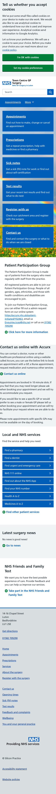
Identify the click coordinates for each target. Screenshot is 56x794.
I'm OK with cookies (28, 57)
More (29, 102)
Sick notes (13, 163)
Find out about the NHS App (28, 481)
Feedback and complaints (16, 712)
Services (6, 666)
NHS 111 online (28, 473)
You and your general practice (18, 724)
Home (5, 648)
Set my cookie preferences (28, 67)
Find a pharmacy (28, 450)
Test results (14, 186)
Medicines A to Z (28, 504)
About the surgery (12, 672)
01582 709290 (10, 638)
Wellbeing (8, 718)
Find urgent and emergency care (28, 465)
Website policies (11, 779)
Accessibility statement (14, 768)
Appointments (13, 102)
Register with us (17, 209)
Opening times (10, 694)
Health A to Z (28, 496)
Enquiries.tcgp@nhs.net (17, 322)
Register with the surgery (16, 678)
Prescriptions (15, 139)
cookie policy (9, 50)
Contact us (13, 232)
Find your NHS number (28, 488)
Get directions (10, 631)
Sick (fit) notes (10, 700)
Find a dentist (28, 458)
